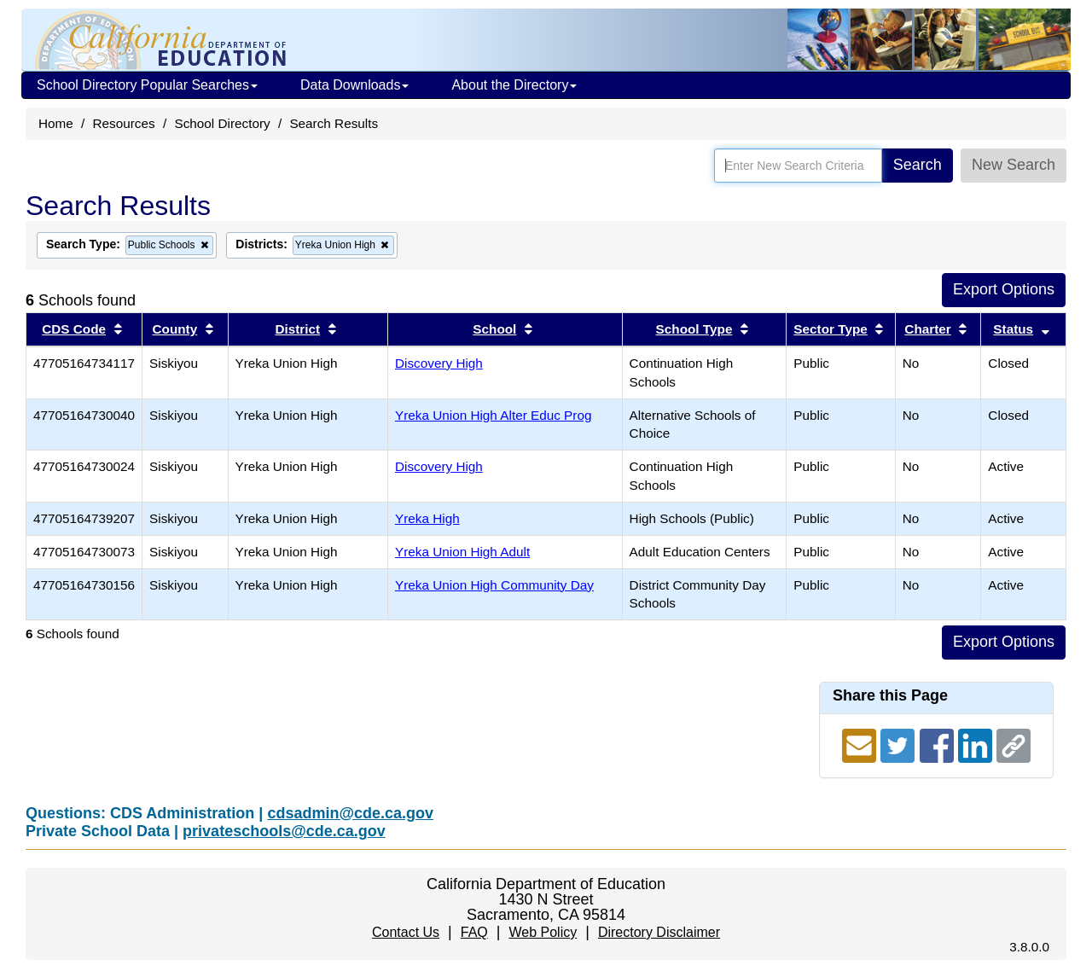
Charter (927, 329)
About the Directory (514, 85)
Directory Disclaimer (659, 932)
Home (55, 123)
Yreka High (427, 518)
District (297, 329)
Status (1013, 329)
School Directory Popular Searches (147, 85)
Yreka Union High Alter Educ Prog (493, 415)
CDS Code (74, 329)
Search (917, 164)
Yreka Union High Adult (462, 551)
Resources (124, 123)
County (175, 329)
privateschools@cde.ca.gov (284, 831)
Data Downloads (354, 85)
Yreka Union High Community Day (494, 585)
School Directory (222, 123)
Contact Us (405, 932)
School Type (694, 329)
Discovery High (439, 363)
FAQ (474, 932)
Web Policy (542, 932)
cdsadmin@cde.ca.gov (350, 813)
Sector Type (830, 329)
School (494, 329)
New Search (1013, 164)
